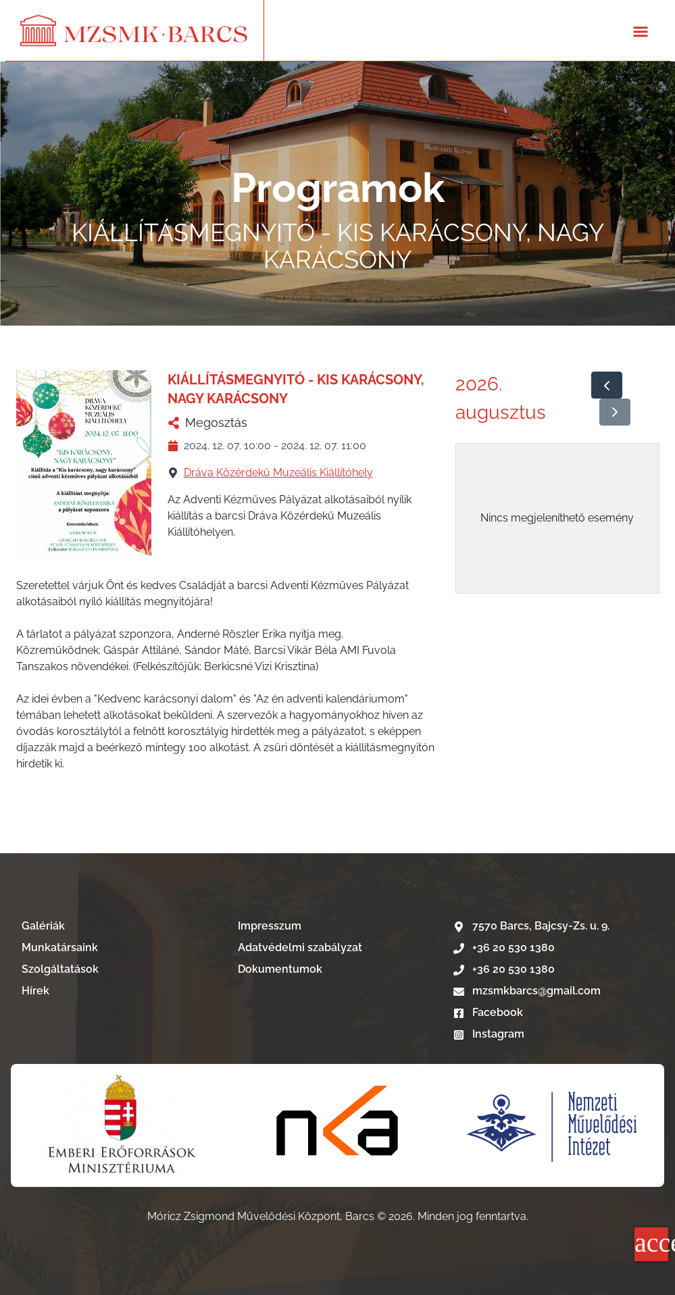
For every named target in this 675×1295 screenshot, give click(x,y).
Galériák (43, 925)
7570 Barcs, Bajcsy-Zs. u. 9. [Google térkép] (531, 925)
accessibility (651, 1242)
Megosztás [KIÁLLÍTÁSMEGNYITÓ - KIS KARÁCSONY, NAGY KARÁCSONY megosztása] (207, 422)
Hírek (35, 990)
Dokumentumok (280, 969)
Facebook (488, 1012)
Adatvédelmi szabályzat (300, 947)
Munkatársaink (60, 947)
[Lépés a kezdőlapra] (134, 30)
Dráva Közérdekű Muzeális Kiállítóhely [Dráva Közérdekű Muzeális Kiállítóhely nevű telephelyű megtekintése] (278, 472)
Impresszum (269, 925)
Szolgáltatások (60, 969)
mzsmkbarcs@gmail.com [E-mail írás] (527, 990)
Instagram (488, 1033)
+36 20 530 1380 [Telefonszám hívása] (504, 947)
